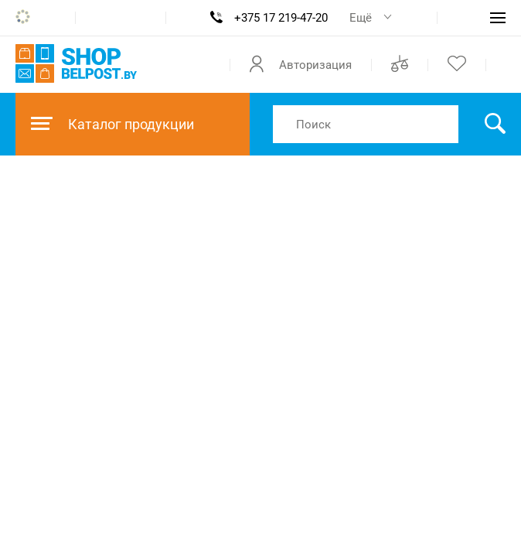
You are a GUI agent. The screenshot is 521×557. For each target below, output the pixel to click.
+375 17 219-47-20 (281, 18)
